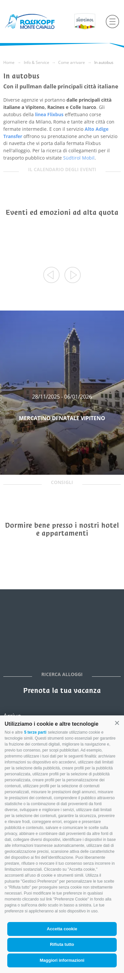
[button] (117, 723)
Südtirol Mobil (79, 158)
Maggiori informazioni (62, 960)
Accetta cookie (62, 928)
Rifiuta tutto (62, 944)
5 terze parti (35, 732)
